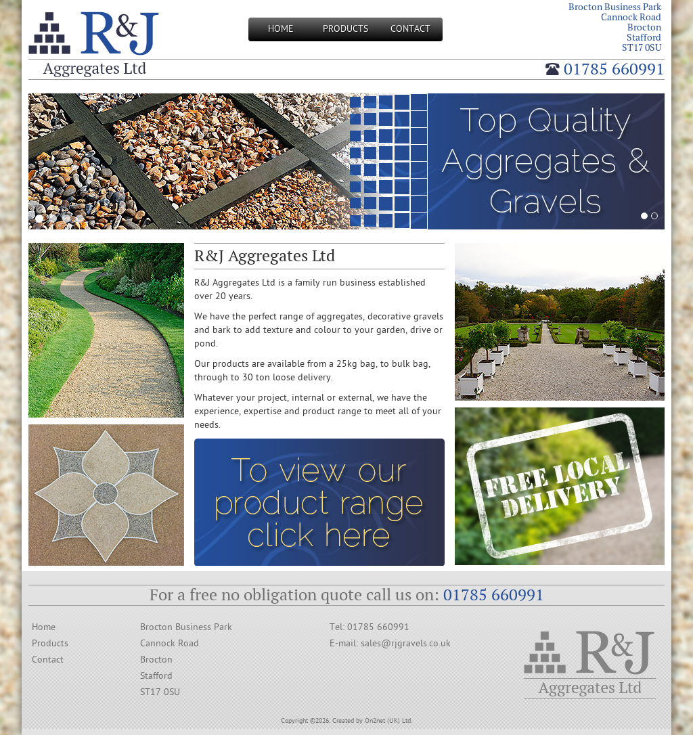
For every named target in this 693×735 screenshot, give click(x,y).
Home (281, 29)
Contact (410, 29)
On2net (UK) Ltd (388, 721)
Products (345, 29)
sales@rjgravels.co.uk (406, 643)
